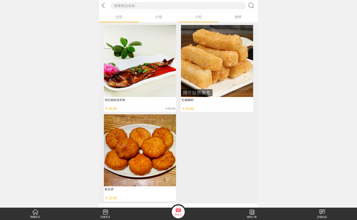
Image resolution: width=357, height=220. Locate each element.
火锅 (158, 17)
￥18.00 (140, 109)
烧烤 (238, 17)
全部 (119, 17)
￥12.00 (111, 198)
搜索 (251, 5)
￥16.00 (188, 109)
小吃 (198, 17)
